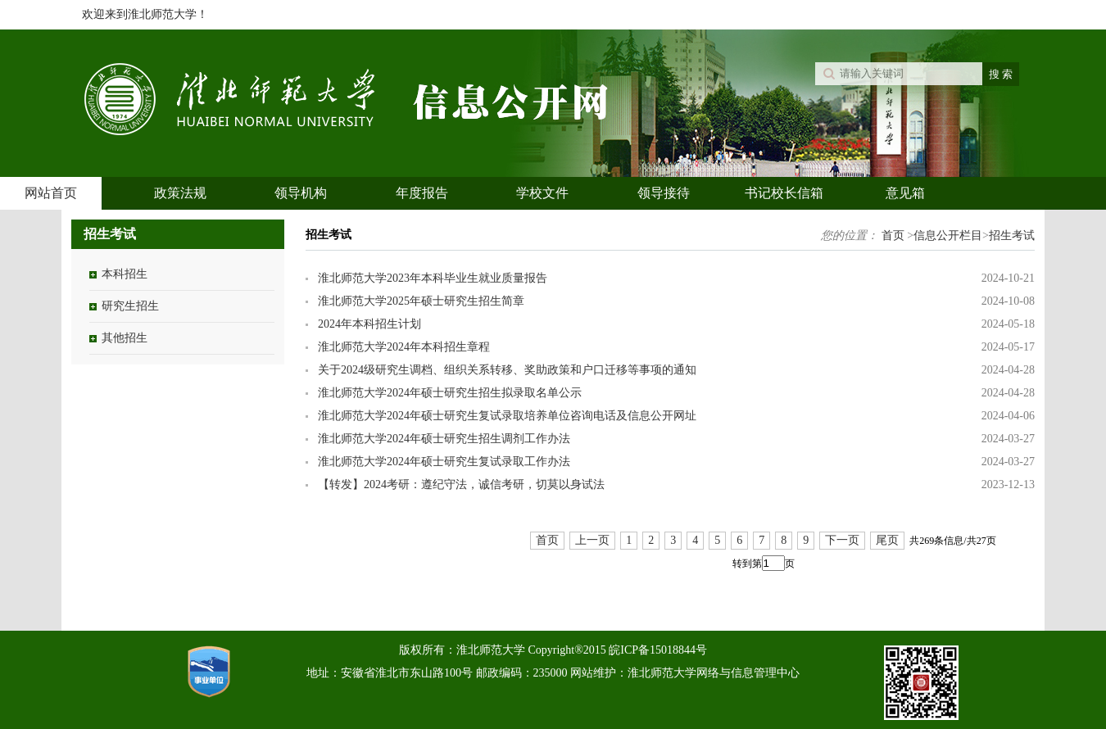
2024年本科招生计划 (369, 324)
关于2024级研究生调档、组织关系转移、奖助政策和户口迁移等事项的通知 (507, 370)
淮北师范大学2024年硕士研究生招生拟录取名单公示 (450, 393)
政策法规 (180, 193)
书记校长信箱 (784, 193)
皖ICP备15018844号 (658, 650)
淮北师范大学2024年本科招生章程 (404, 347)
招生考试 (1012, 235)
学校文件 (542, 193)
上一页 (592, 540)
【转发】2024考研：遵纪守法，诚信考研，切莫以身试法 (461, 484)
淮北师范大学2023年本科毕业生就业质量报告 (432, 278)
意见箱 (905, 193)
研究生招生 (130, 306)
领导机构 (300, 193)
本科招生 (124, 274)
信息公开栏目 (947, 235)
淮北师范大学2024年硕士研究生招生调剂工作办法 (444, 438)
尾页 (887, 540)
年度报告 (422, 193)
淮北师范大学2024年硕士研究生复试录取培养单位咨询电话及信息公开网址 (507, 416)
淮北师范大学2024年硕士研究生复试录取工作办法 (444, 461)
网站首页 (51, 193)
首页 (893, 235)
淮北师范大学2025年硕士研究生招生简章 (421, 301)
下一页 (842, 540)
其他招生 (124, 338)
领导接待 (663, 193)
